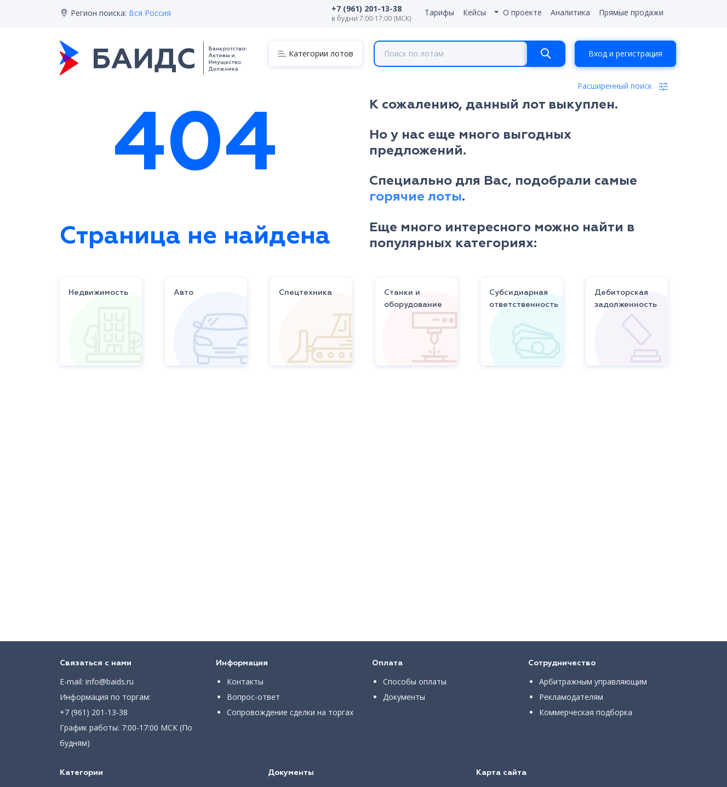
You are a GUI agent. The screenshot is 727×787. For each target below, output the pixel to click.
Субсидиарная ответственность (523, 299)
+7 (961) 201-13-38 (94, 712)
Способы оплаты (414, 681)
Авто (183, 292)
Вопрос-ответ (253, 697)
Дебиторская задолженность (625, 299)
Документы (404, 697)
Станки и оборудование (413, 299)
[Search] (545, 54)
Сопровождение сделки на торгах (290, 712)
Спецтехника (305, 292)
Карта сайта (501, 773)
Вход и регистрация (625, 53)
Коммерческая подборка (585, 712)
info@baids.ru (109, 681)
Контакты (245, 681)
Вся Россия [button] (150, 13)
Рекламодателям (571, 697)
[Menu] (315, 53)
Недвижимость (98, 292)
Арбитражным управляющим (593, 681)
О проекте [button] (522, 12)
